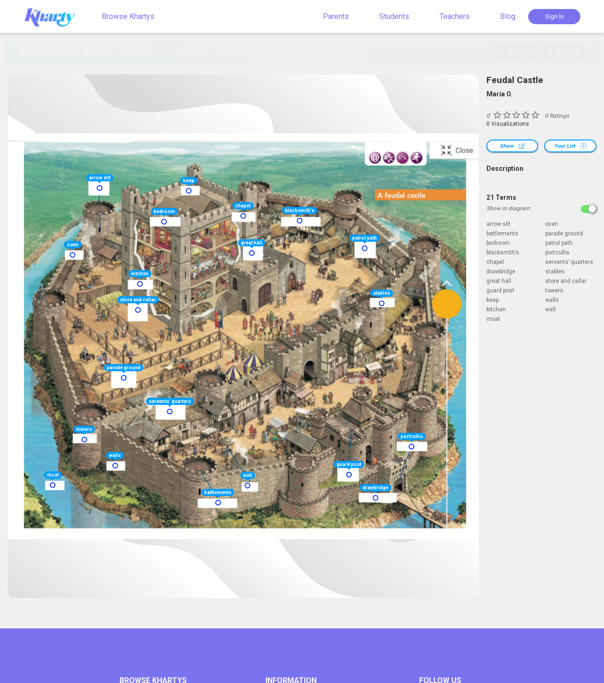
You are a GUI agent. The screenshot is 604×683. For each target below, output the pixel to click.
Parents (336, 16)
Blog (507, 16)
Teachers (454, 16)
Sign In (554, 16)
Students (394, 16)
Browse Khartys (128, 16)
